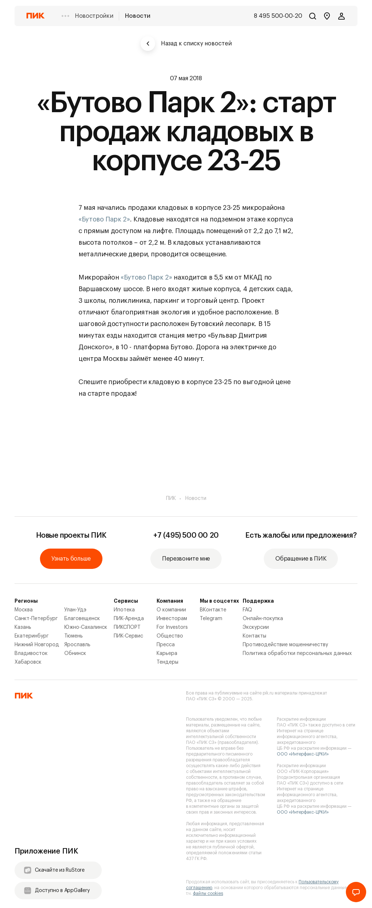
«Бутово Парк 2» (104, 219)
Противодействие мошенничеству (285, 644)
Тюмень (73, 636)
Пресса (166, 644)
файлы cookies (208, 893)
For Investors (172, 627)
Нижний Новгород (37, 644)
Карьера (167, 653)
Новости (137, 16)
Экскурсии (256, 627)
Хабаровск (28, 662)
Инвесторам (172, 618)
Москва (24, 609)
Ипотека (124, 609)
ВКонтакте (213, 609)
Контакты (254, 636)
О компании (171, 609)
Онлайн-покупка (263, 618)
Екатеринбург (32, 636)
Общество (170, 636)
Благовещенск (82, 618)
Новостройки (94, 16)
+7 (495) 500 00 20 (186, 535)
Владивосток (31, 653)
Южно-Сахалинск (85, 627)
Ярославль (77, 644)
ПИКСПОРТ (127, 627)
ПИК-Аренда (129, 618)
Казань (23, 627)
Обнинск (75, 653)
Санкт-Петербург (36, 618)
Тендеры (167, 662)
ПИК (171, 498)
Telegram (211, 618)
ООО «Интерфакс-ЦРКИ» (303, 754)
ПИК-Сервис (128, 636)
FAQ (247, 609)
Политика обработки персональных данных (297, 653)
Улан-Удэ (75, 609)
